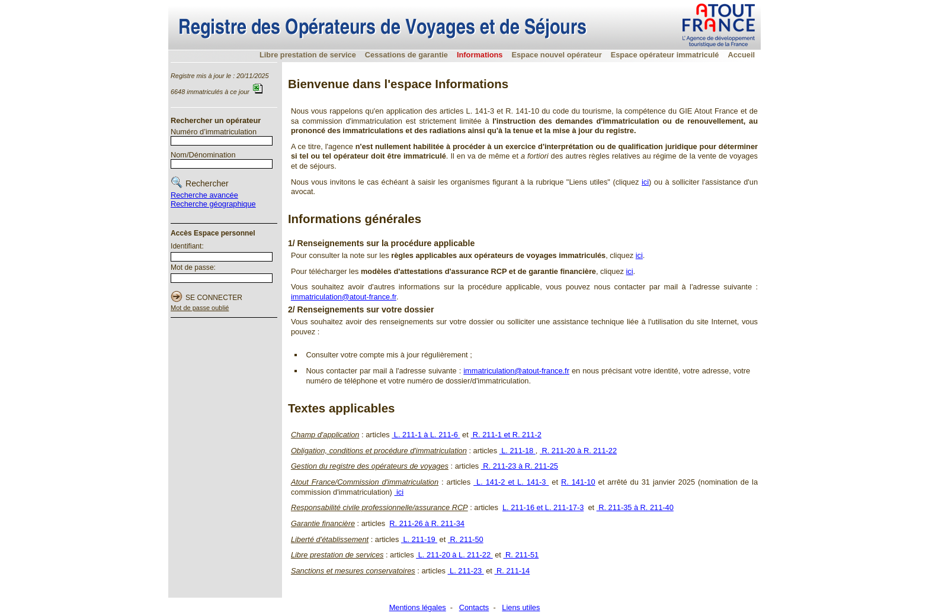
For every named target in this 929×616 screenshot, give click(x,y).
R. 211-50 (465, 539)
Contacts (474, 607)
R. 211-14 (512, 570)
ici (645, 182)
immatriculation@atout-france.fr (343, 296)
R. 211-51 (521, 554)
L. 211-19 (419, 539)
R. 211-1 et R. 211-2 (506, 434)
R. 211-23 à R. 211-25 (519, 466)
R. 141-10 (578, 482)
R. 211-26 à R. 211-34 (426, 523)
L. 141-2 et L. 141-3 (511, 482)
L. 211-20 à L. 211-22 (454, 554)
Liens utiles (521, 607)
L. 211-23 (466, 570)
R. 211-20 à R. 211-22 (578, 450)
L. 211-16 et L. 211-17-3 (543, 507)
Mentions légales (417, 607)
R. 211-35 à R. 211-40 (635, 507)
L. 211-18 (517, 450)
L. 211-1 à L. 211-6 (426, 434)
